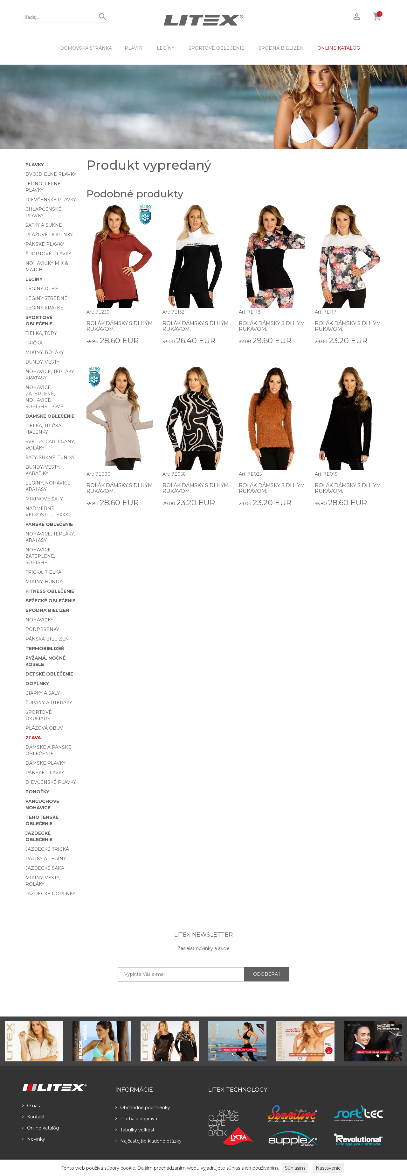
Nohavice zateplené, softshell (40, 556)
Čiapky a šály (42, 693)
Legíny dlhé (41, 289)
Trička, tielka (43, 572)
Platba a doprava (136, 1119)
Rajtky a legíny (45, 858)
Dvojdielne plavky (50, 174)
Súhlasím (295, 1168)
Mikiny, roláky (44, 352)
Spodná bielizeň (281, 48)
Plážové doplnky (49, 234)
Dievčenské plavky (50, 199)
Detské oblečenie (49, 674)
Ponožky (37, 792)
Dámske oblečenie (49, 416)
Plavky (134, 48)
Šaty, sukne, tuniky (50, 457)
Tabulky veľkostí (135, 1130)
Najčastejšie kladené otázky (148, 1141)
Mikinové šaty (44, 499)
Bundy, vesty (42, 362)
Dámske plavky (45, 763)
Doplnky (37, 683)
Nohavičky (39, 620)
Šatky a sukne (43, 225)
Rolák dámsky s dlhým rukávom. (119, 326)
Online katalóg (40, 1128)
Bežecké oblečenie (50, 601)
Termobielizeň (44, 648)
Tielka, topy (41, 333)
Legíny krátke (44, 308)
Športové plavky (48, 254)
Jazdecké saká (44, 868)
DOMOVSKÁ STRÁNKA (86, 48)
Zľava (33, 737)
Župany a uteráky (48, 702)
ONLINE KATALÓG (338, 48)
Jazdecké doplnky (50, 893)
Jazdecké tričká (47, 849)
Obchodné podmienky (142, 1107)
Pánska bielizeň (47, 639)
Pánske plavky (44, 244)
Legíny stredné (46, 298)
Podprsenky (42, 629)
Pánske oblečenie (49, 524)
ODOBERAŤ (266, 974)
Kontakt (33, 1117)
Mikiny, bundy (43, 581)
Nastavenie (328, 1168)
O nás (31, 1106)
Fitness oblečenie (49, 591)
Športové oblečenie (217, 48)
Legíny (166, 48)
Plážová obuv (44, 728)
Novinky (33, 1139)
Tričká (34, 343)
